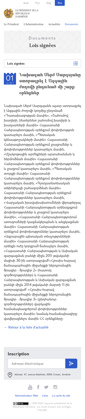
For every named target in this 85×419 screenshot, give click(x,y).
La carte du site (61, 395)
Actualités (54, 24)
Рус (37, 3)
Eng (49, 3)
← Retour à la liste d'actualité (26, 327)
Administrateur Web (26, 395)
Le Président (11, 24)
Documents (71, 24)
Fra (60, 3)
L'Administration (33, 24)
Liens (45, 395)
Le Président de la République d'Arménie (26, 13)
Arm (26, 3)
